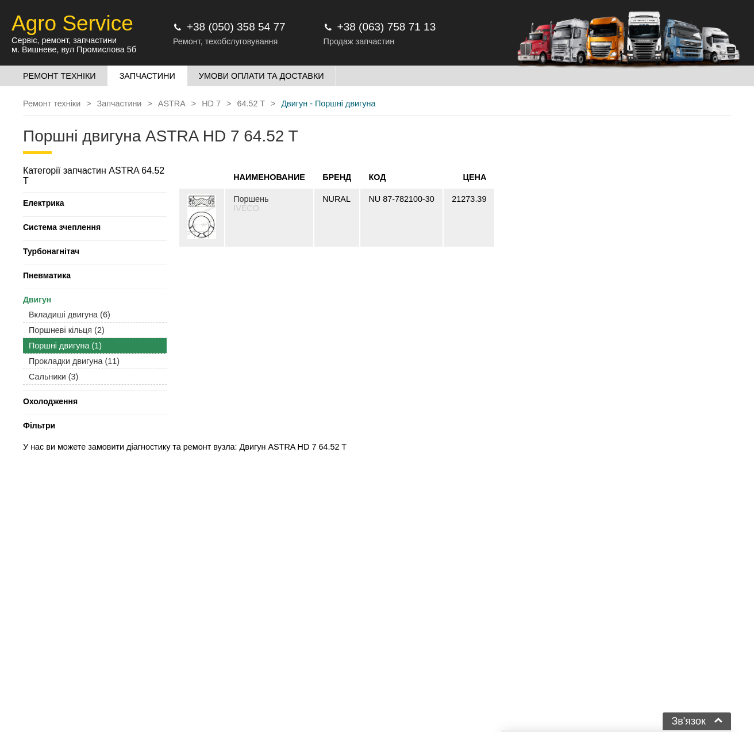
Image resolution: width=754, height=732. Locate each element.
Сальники (53, 376)
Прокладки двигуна (74, 361)
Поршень (250, 199)
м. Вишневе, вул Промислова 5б (73, 49)
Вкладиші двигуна (69, 314)
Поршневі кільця (67, 330)
